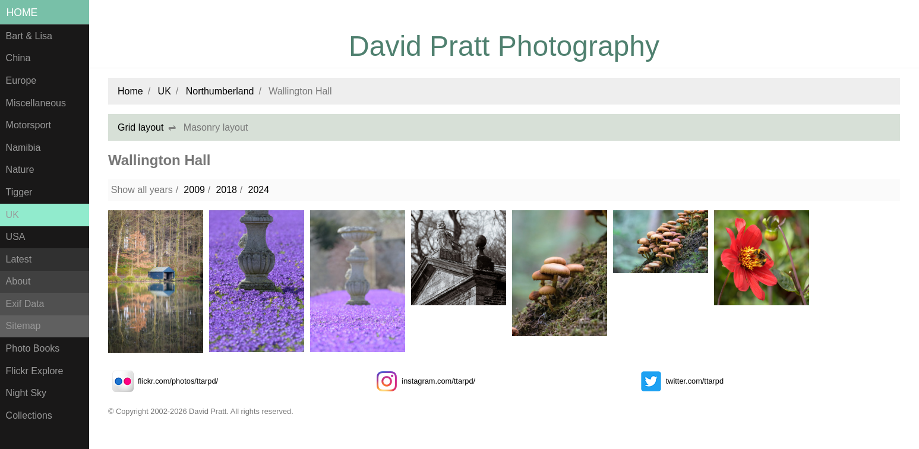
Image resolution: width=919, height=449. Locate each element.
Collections (29, 415)
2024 (258, 190)
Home (22, 12)
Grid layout (140, 127)
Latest (19, 259)
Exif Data (25, 304)
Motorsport (28, 125)
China (18, 58)
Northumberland (220, 91)
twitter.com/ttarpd (680, 381)
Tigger (19, 192)
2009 (194, 190)
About (18, 281)
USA (16, 237)
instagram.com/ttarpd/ (423, 381)
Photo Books (33, 348)
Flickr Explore (35, 371)
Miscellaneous (36, 103)
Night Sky (26, 393)
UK (12, 215)
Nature (20, 170)
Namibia (23, 148)
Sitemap (23, 326)
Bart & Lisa (29, 36)
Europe (21, 80)
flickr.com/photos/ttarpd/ (163, 381)
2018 (226, 190)
